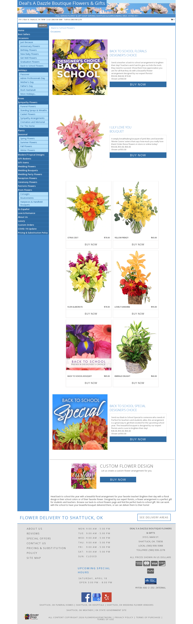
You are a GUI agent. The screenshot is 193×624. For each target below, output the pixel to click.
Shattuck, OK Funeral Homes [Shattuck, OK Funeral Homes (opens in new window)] (57, 605)
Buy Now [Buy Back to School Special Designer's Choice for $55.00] (138, 439)
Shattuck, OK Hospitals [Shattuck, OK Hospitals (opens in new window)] (90, 605)
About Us (23, 217)
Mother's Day (27, 82)
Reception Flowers (27, 178)
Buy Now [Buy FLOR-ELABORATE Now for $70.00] (91, 313)
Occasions (23, 38)
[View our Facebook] (86, 601)
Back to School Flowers (31, 65)
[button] (151, 581)
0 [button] (173, 19)
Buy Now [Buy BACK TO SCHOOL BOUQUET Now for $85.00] (91, 383)
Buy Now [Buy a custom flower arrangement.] (118, 480)
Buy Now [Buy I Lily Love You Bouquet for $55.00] (138, 155)
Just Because (26, 42)
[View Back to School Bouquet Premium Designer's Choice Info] (88, 347)
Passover (24, 74)
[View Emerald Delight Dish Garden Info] (135, 347)
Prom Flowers (25, 189)
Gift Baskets (24, 158)
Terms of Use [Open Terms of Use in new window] (105, 619)
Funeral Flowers (28, 106)
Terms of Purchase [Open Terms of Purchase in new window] (148, 617)
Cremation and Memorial (32, 122)
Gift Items (23, 162)
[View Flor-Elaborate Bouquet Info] (88, 278)
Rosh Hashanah (28, 90)
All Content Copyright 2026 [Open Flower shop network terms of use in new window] (66, 617)
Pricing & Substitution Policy (33, 232)
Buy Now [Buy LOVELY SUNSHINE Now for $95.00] (138, 313)
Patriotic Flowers (27, 186)
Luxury (21, 220)
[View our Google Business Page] (96, 601)
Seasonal (22, 134)
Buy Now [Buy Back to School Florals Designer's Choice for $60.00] (138, 84)
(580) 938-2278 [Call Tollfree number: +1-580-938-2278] (157, 549)
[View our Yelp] (107, 601)
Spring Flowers (27, 138)
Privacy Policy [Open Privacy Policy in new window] (124, 617)
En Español (23, 209)
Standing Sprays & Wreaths (33, 110)
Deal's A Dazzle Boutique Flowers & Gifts (62, 3)
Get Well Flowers (28, 57)
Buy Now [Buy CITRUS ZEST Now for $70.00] (91, 244)
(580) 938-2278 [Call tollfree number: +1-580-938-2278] (76, 19)
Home (21, 30)
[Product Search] (28, 26)
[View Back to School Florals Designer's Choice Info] (80, 67)
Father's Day (26, 86)
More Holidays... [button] (28, 93)
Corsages (25, 194)
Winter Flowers (27, 150)
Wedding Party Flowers (30, 174)
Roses (21, 98)
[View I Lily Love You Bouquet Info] (80, 140)
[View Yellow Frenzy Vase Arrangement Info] (135, 208)
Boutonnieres (27, 197)
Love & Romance (26, 213)
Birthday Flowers (28, 50)
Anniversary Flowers (30, 46)
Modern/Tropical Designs (31, 154)
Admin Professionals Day (32, 78)
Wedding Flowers (27, 166)
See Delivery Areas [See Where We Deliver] (154, 517)
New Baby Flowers (29, 54)
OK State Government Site (111, 610)
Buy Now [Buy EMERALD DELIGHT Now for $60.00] (138, 383)
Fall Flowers (26, 146)
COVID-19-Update (27, 228)
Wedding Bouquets (28, 170)
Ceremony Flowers (27, 182)
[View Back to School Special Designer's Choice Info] (80, 421)
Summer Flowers (28, 142)
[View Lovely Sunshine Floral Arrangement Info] (135, 278)
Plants (21, 130)
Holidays (22, 70)
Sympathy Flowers (27, 102)
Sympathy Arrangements (32, 118)
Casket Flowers (27, 114)
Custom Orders (26, 224)
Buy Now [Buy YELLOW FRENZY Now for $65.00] (138, 244)
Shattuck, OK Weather (79, 610)
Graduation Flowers (30, 61)
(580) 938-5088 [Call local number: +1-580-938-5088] (57, 19)
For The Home (27, 125)
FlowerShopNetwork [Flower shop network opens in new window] (98, 617)
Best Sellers (24, 34)
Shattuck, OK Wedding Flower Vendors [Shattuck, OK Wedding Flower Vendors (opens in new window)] (130, 605)
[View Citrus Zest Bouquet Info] (88, 208)
